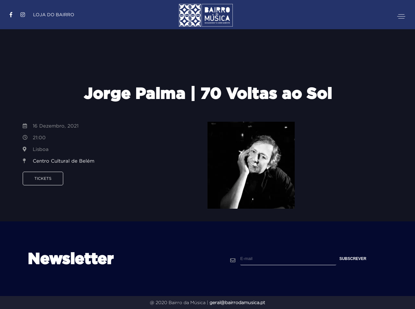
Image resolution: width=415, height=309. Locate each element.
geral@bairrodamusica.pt (237, 302)
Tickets (43, 178)
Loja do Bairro (53, 14)
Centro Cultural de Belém (63, 161)
